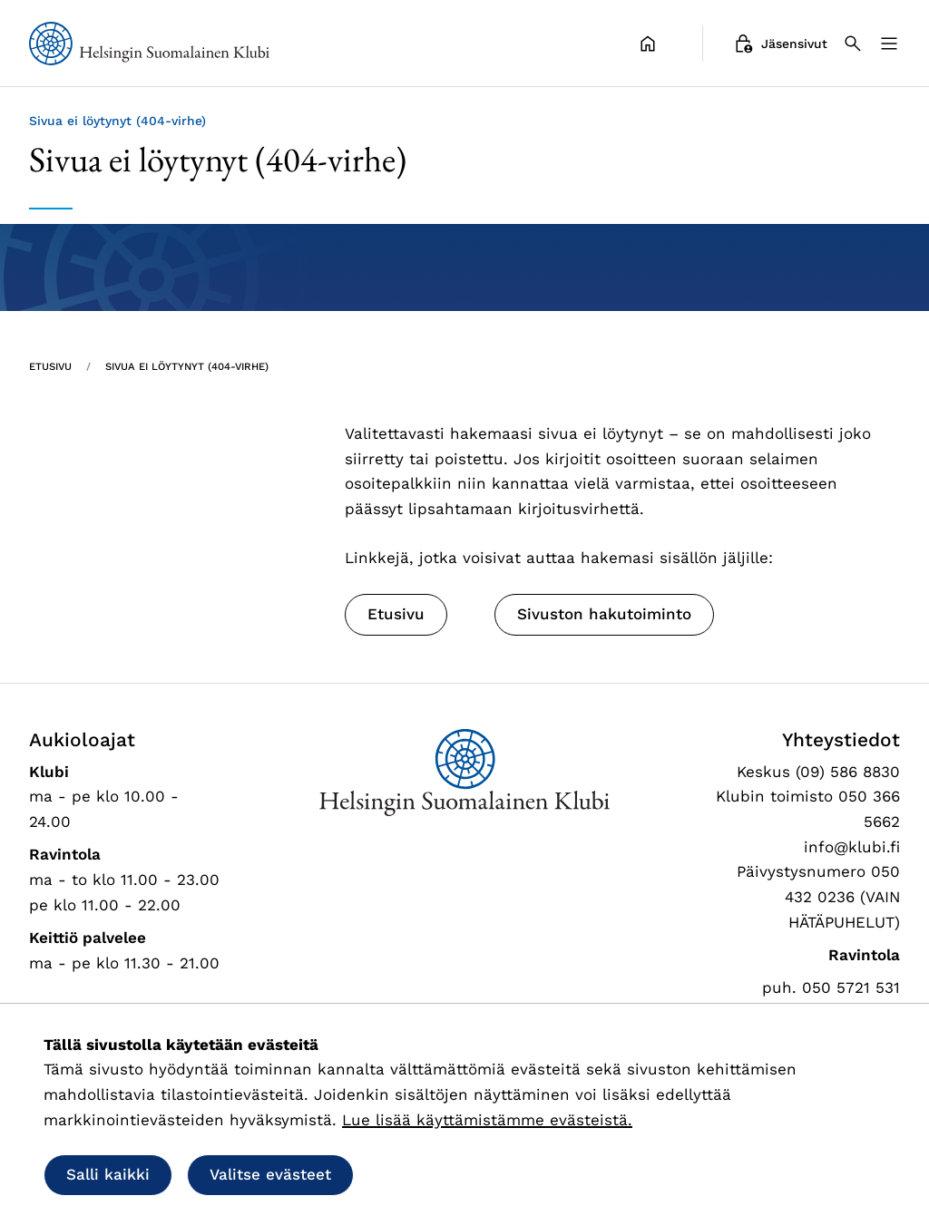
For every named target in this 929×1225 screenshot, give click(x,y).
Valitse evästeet (270, 1174)
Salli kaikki (108, 1174)
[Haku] (853, 43)
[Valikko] (889, 43)
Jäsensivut (779, 43)
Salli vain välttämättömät (487, 1174)
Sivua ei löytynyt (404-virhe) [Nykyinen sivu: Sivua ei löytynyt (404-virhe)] (187, 366)
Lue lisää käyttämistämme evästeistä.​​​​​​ (487, 1120)
